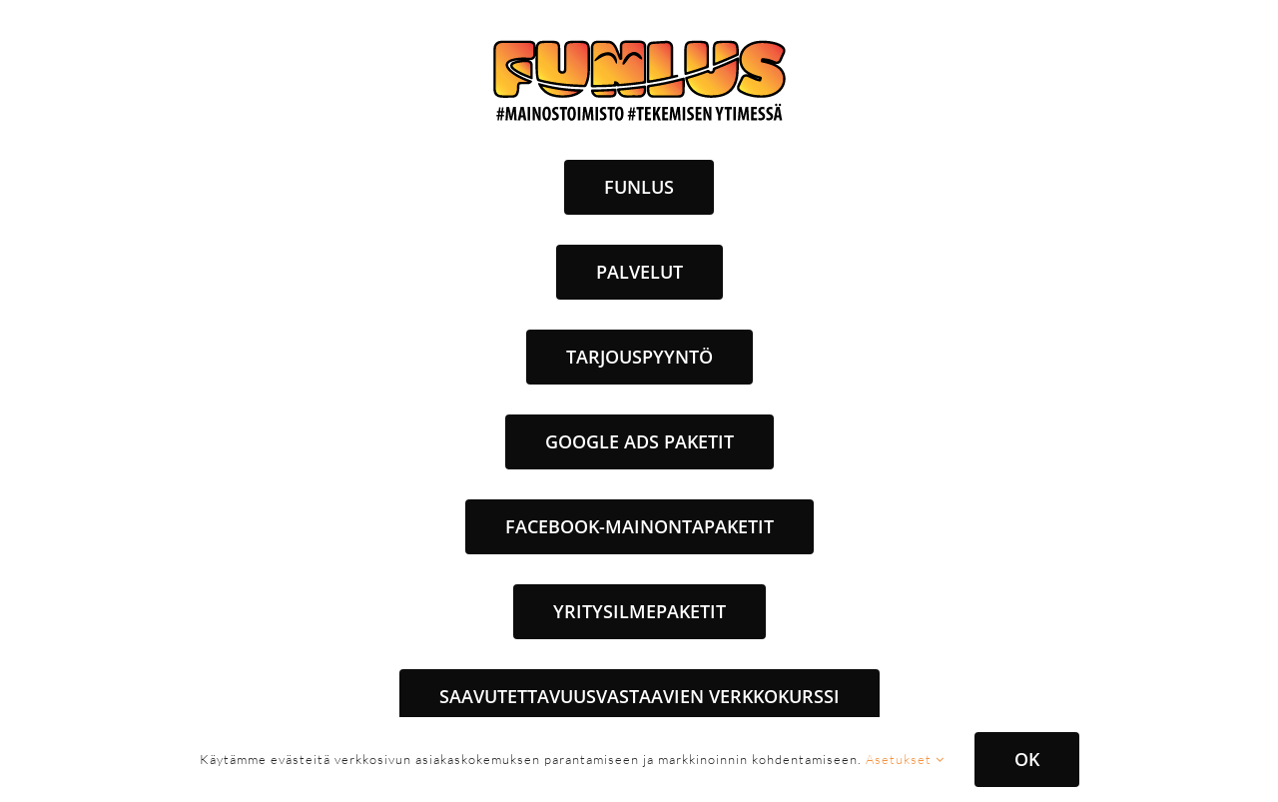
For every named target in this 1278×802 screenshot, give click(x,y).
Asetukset (905, 759)
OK (1026, 759)
